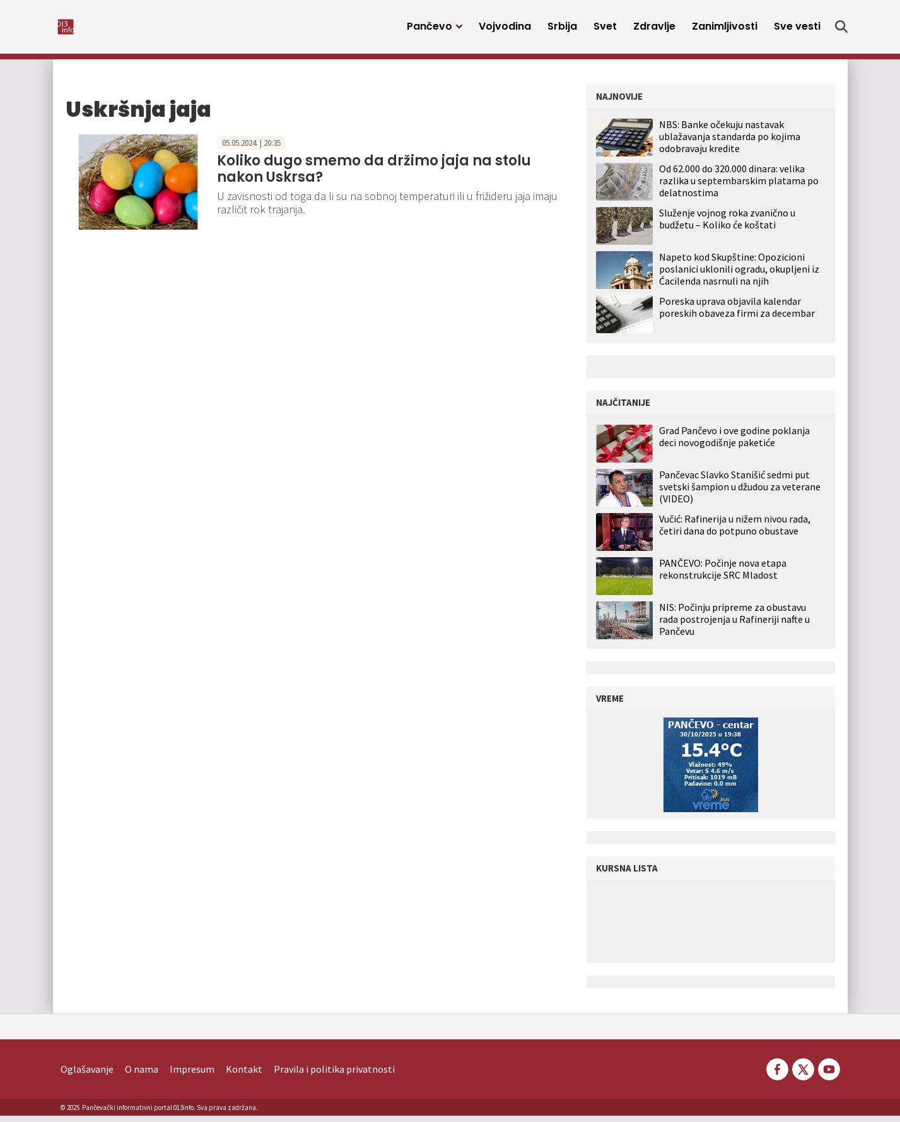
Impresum (192, 1076)
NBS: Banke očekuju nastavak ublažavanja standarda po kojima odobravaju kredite (729, 142)
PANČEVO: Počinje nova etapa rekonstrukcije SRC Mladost (722, 576)
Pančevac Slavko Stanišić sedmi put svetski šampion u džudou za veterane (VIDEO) (740, 493)
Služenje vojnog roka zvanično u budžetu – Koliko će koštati (727, 225)
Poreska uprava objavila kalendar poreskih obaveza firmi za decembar (737, 313)
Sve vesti (797, 30)
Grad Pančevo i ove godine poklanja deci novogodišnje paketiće (734, 443)
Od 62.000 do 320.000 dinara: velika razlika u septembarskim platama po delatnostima (739, 186)
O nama (141, 1076)
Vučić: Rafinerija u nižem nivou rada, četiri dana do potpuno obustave (734, 531)
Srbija (562, 30)
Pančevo (429, 30)
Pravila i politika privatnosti (334, 1076)
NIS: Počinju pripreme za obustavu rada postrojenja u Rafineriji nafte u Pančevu (734, 626)
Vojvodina (505, 30)
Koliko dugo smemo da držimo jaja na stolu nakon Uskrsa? (374, 175)
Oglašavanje (87, 1076)
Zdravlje (654, 30)
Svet (605, 30)
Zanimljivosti (724, 30)
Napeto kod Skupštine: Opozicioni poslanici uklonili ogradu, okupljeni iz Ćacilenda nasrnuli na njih (739, 275)
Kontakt (244, 1076)
